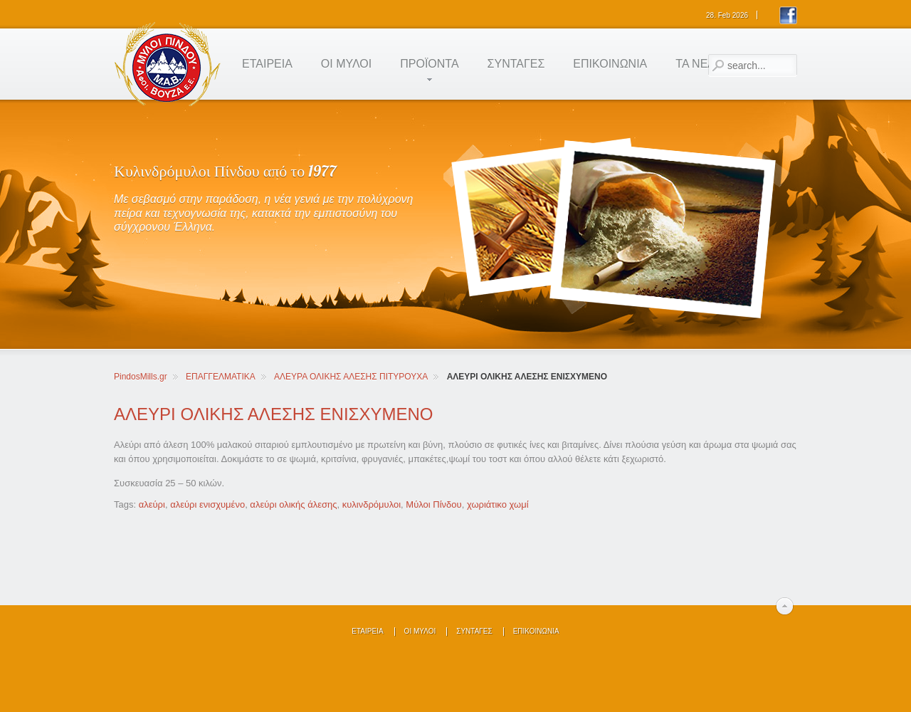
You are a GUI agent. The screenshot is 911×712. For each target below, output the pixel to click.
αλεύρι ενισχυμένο (207, 504)
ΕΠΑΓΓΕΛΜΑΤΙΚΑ (221, 377)
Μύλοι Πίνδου (433, 504)
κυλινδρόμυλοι (371, 504)
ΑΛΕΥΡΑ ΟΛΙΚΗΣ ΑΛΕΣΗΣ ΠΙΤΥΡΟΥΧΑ (351, 377)
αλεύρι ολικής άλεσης (293, 504)
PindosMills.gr (140, 377)
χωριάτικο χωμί (498, 504)
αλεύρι (152, 504)
